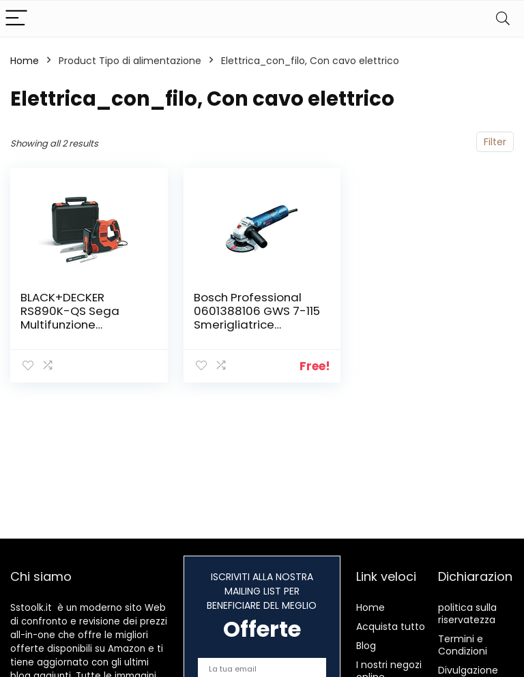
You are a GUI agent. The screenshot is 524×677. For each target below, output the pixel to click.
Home (24, 60)
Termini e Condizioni (462, 645)
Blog (366, 645)
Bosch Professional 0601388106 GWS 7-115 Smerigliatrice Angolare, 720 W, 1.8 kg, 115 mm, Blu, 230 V (257, 324)
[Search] (502, 19)
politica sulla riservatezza (467, 614)
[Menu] (16, 19)
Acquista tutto (390, 626)
